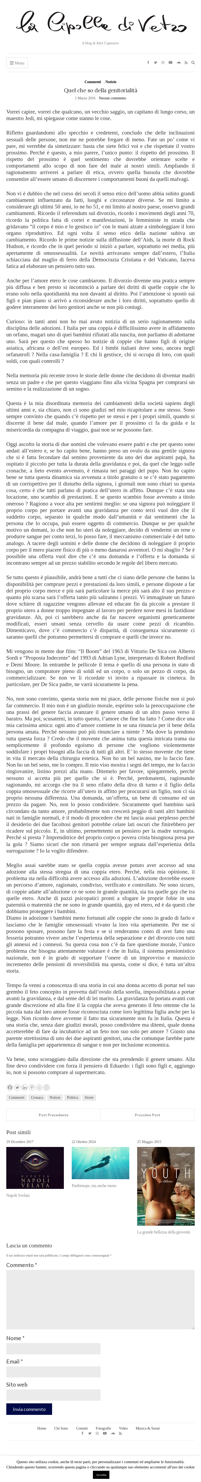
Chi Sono (61, 1428)
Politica (72, 1098)
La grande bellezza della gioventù (163, 1232)
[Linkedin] (24, 1087)
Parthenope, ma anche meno (94, 1185)
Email (14, 1361)
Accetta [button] (101, 1475)
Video (123, 1428)
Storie (89, 1098)
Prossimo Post (147, 1115)
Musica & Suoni (148, 1428)
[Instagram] (46, 1087)
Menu (17, 63)
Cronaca (37, 1098)
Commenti (93, 82)
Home (41, 1428)
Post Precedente (53, 1115)
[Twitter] (17, 1087)
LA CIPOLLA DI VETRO (100, 1451)
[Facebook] (10, 1087)
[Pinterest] (32, 1087)
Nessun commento (112, 98)
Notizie (110, 82)
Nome (15, 1338)
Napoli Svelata (18, 1195)
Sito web (16, 1384)
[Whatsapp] (39, 1087)
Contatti (82, 1428)
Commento (21, 1265)
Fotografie (103, 1428)
